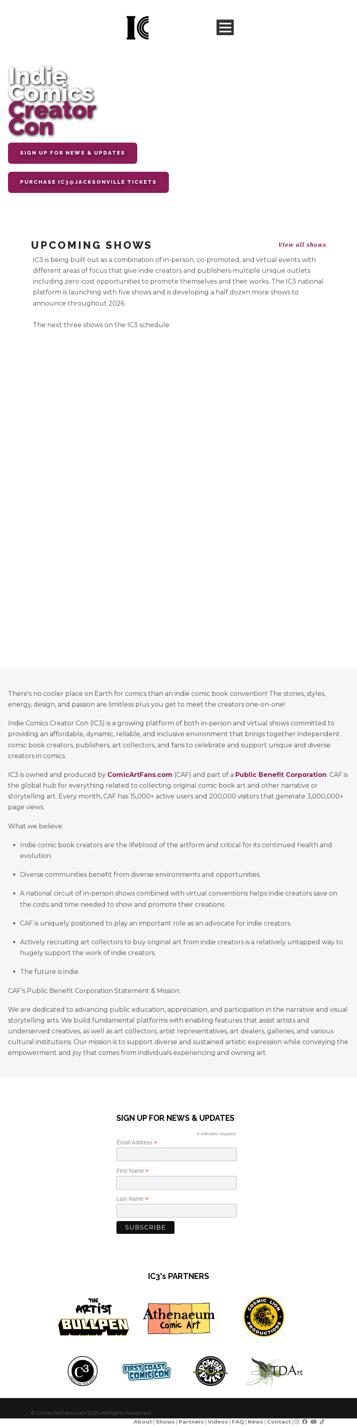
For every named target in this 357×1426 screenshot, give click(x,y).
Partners (191, 1421)
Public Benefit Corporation (281, 775)
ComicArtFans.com (139, 775)
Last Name (132, 1199)
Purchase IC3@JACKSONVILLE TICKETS (88, 182)
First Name (132, 1171)
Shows (165, 1421)
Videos (218, 1421)
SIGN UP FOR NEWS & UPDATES (72, 153)
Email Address (136, 1142)
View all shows (302, 245)
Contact (279, 1421)
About (143, 1421)
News (255, 1421)
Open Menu (225, 27)
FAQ (238, 1421)
